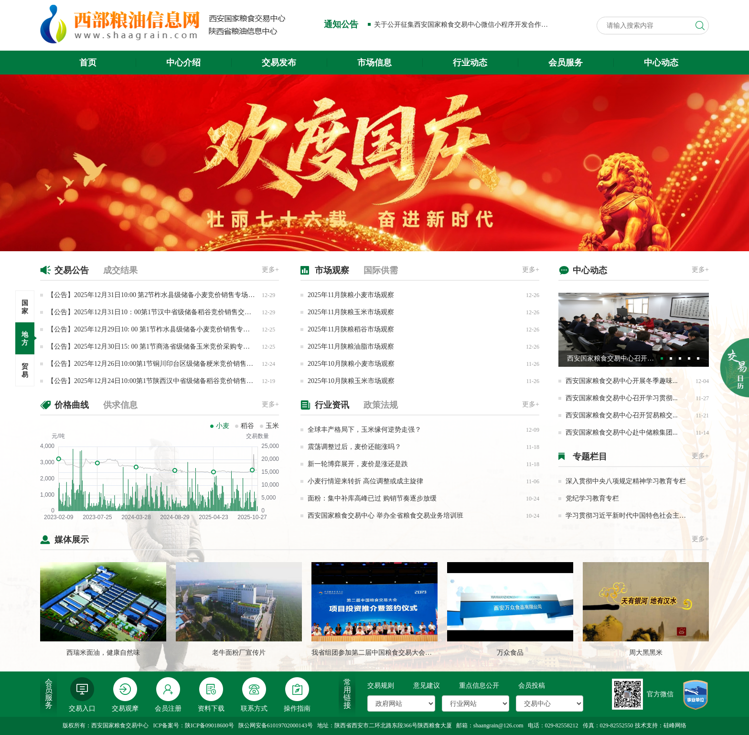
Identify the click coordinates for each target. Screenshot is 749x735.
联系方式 (254, 694)
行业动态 (470, 62)
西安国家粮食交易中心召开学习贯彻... (622, 398)
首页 (87, 62)
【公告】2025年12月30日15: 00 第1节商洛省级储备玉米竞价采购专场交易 (155, 346)
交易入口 (82, 694)
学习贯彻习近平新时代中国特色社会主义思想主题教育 (646, 515)
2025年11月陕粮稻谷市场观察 (351, 329)
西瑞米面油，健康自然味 (103, 652)
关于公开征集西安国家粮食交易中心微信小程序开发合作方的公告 (471, 24)
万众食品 (510, 652)
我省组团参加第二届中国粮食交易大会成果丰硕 (381, 652)
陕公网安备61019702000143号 (275, 725)
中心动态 (661, 62)
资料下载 (211, 694)
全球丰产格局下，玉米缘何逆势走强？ (364, 429)
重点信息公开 (479, 685)
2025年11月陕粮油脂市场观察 (351, 346)
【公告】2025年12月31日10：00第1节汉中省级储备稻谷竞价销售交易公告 (156, 312)
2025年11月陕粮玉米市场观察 (351, 312)
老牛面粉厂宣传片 (239, 652)
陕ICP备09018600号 (209, 725)
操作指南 (297, 694)
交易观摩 (125, 694)
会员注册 (168, 694)
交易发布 (279, 62)
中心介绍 (183, 62)
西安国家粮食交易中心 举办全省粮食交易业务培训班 (385, 515)
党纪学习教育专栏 (592, 498)
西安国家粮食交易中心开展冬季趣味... (622, 380)
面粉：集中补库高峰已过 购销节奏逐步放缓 (372, 498)
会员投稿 (531, 685)
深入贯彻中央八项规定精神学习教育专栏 (626, 481)
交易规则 (380, 685)
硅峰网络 (674, 725)
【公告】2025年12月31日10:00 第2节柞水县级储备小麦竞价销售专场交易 (154, 294)
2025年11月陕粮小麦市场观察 (351, 294)
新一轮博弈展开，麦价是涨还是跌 (358, 464)
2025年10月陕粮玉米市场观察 (351, 380)
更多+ (270, 269)
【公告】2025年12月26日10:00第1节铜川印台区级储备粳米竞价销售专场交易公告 (167, 363)
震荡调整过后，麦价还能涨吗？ (354, 446)
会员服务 (565, 62)
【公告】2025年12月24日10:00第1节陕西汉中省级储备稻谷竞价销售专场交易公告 (167, 380)
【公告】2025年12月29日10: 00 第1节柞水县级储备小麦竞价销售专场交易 (155, 329)
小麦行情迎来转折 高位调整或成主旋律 (365, 481)
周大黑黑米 (646, 652)
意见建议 (426, 685)
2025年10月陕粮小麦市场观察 (351, 363)
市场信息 (374, 62)
